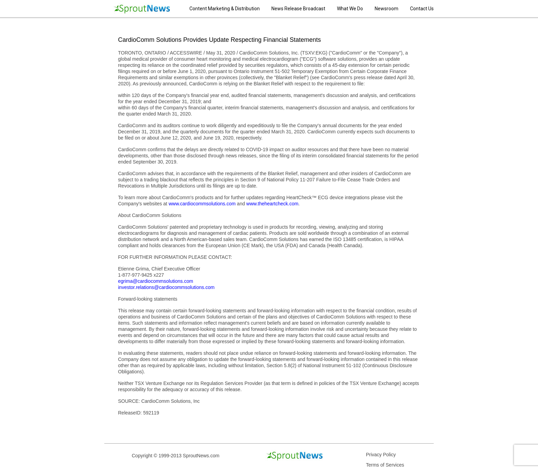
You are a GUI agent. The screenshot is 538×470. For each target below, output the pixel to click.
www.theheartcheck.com (272, 203)
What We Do (350, 8)
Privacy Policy (381, 454)
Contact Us (422, 8)
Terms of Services (385, 465)
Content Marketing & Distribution (224, 8)
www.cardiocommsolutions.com (201, 203)
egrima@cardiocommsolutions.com (155, 281)
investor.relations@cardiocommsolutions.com (166, 287)
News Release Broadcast (298, 8)
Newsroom (386, 8)
